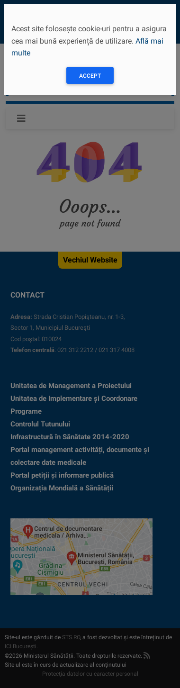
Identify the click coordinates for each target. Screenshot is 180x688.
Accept (90, 75)
